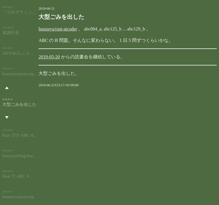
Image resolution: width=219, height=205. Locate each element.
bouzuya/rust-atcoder (50, 28)
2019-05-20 (42, 56)
